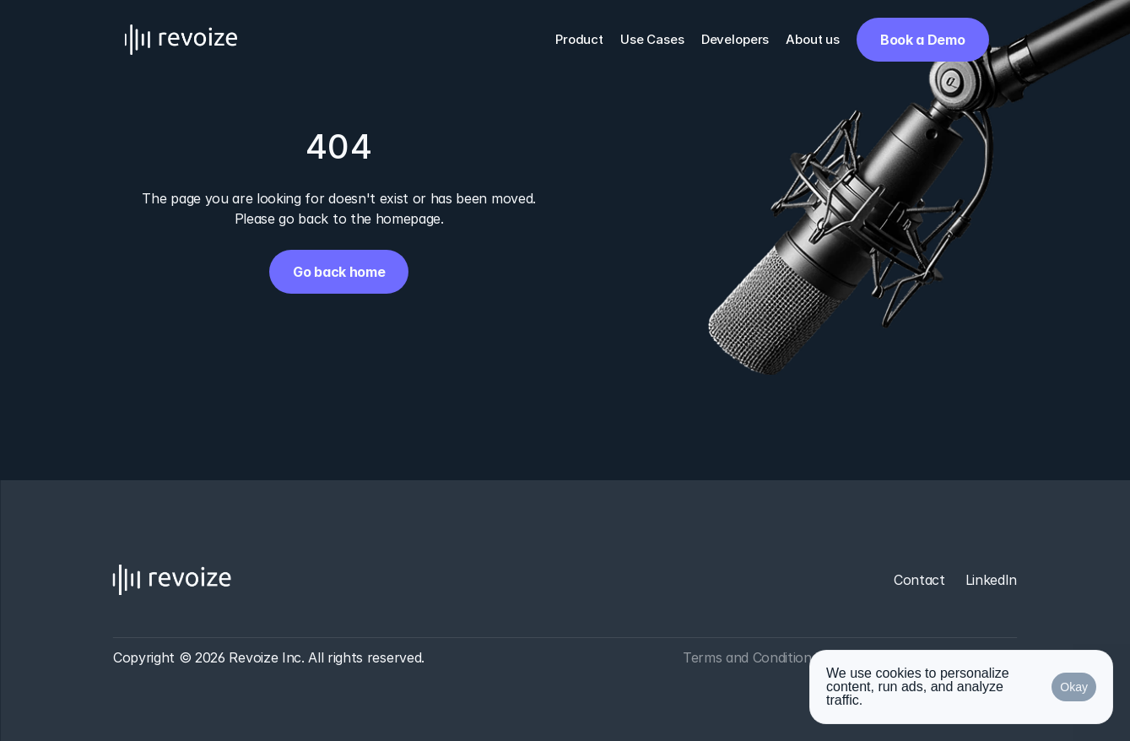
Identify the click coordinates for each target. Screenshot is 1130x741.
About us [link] (813, 39)
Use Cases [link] (652, 39)
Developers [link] (735, 39)
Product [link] (579, 39)
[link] (922, 40)
